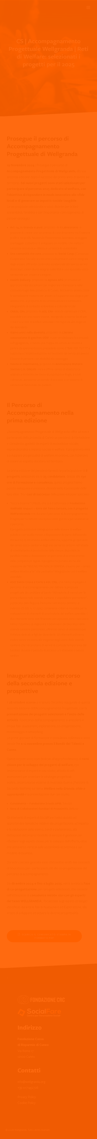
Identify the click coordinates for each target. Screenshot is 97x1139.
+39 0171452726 (28, 1087)
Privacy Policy (27, 1097)
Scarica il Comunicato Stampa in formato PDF (45, 936)
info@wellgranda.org (31, 1082)
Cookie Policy (27, 1103)
